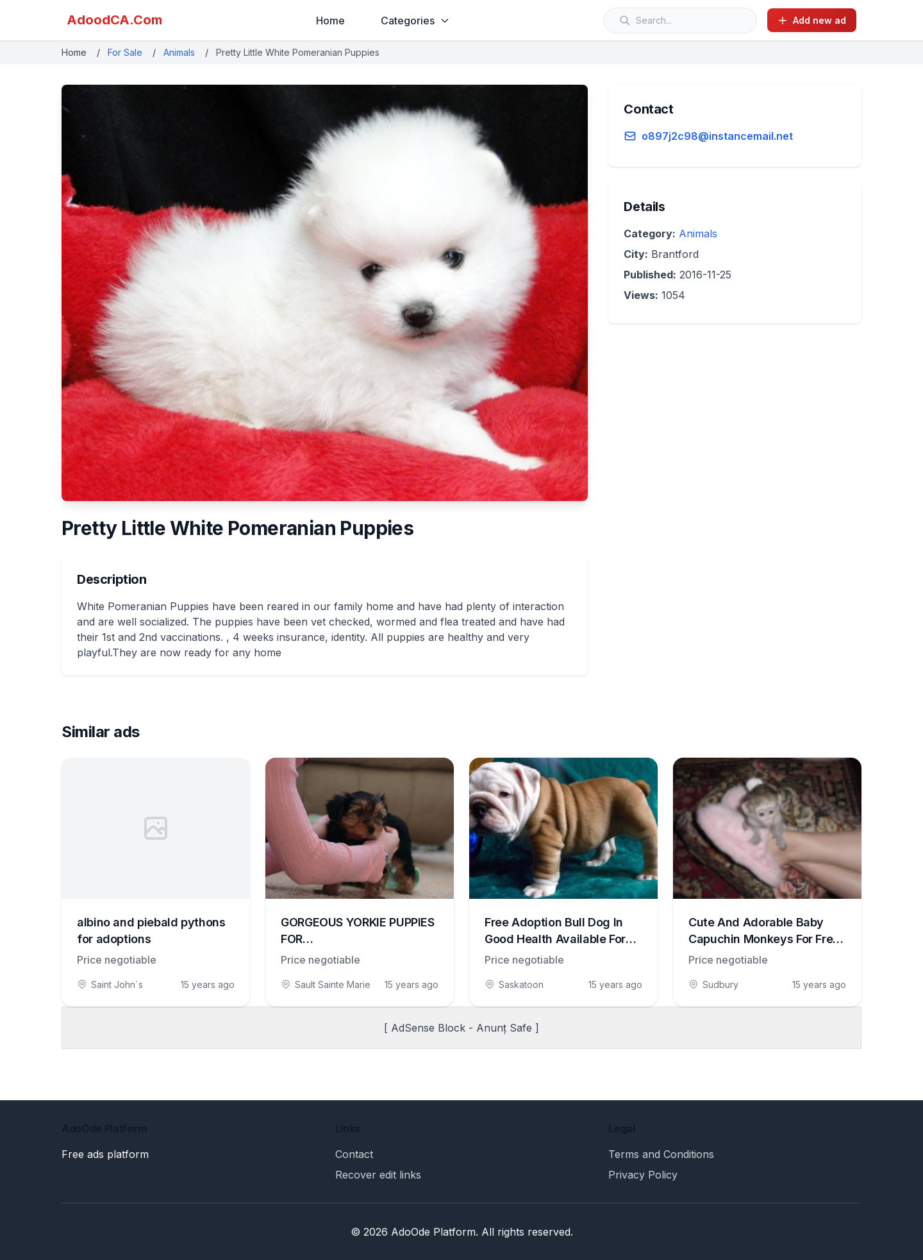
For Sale (125, 52)
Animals (179, 52)
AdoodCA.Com (114, 20)
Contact (354, 1154)
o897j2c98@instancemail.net (717, 136)
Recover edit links (378, 1174)
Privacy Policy (643, 1174)
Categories (415, 20)
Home (330, 20)
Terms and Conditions (661, 1154)
